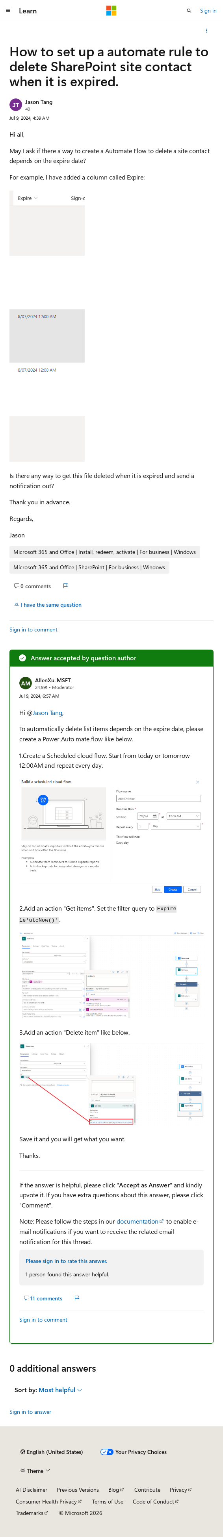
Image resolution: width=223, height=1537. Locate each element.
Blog (113, 1489)
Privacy (178, 1489)
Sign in (208, 10)
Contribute (147, 1489)
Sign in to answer (30, 1411)
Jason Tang (38, 102)
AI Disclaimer (31, 1489)
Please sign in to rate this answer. (66, 1261)
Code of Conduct (153, 1501)
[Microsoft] (111, 11)
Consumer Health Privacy (46, 1501)
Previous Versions (78, 1489)
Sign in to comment (33, 629)
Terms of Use (107, 1501)
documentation (137, 1221)
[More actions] (207, 30)
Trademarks (29, 1513)
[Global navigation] (8, 11)
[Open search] (189, 11)
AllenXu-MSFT (53, 680)
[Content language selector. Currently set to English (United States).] (52, 1452)
